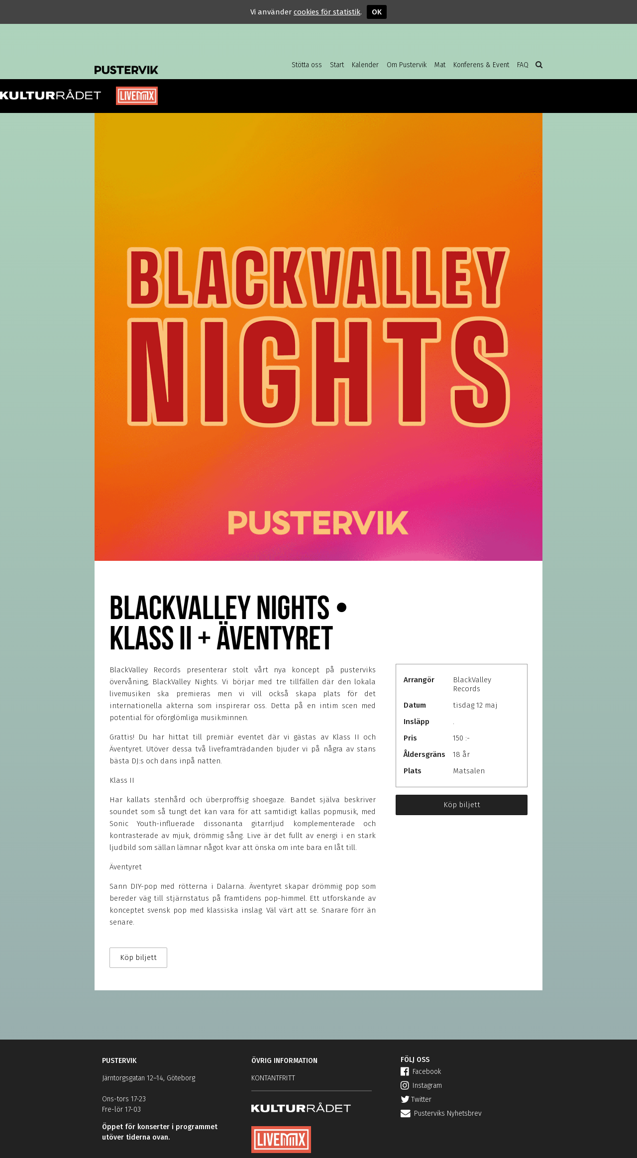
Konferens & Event (481, 65)
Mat (439, 65)
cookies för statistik (327, 11)
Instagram (421, 1085)
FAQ (523, 65)
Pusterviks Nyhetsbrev (441, 1113)
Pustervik (174, 62)
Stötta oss (307, 65)
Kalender (365, 65)
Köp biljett (461, 804)
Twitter (416, 1099)
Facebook (421, 1071)
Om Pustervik (406, 65)
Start (337, 65)
